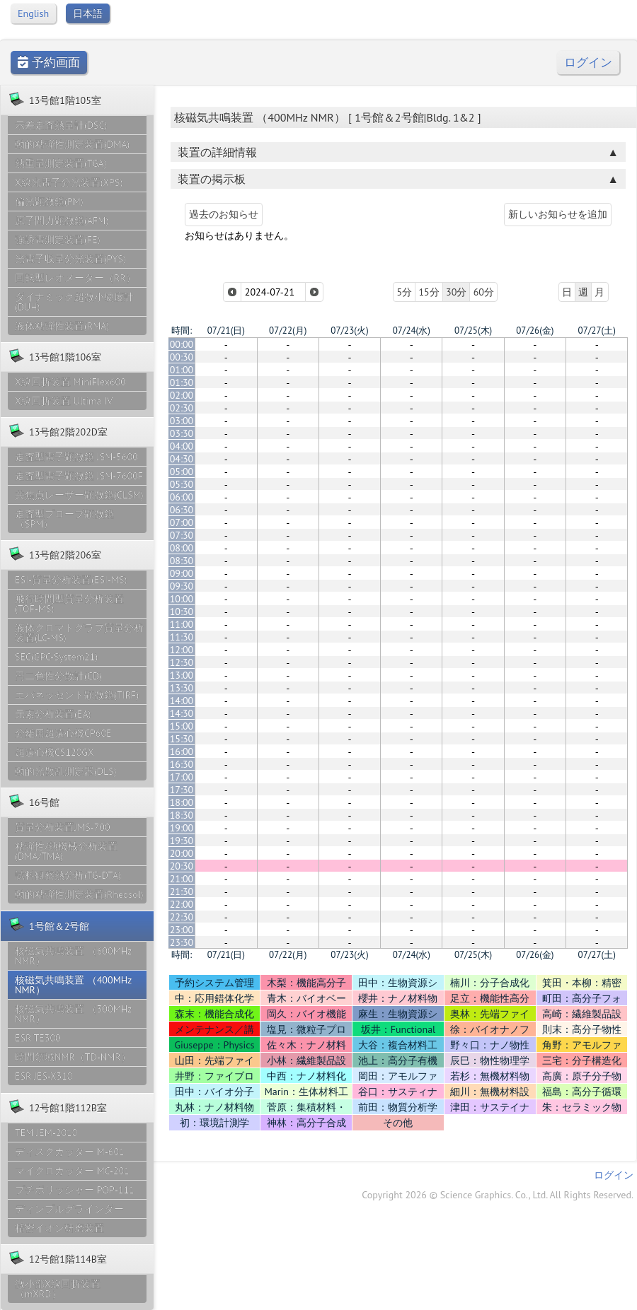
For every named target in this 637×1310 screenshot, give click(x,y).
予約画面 (49, 62)
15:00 (182, 726)
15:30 (182, 738)
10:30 (182, 611)
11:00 (182, 624)
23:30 (182, 942)
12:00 (182, 649)
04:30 (182, 458)
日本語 (88, 13)
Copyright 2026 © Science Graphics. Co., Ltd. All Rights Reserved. (497, 1194)
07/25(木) (473, 330)
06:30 (182, 509)
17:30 (182, 789)
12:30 (182, 662)
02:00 (182, 395)
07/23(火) (349, 330)
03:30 (182, 433)
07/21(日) (226, 330)
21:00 (182, 878)
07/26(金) (534, 330)
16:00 (182, 751)
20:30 (182, 866)
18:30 (182, 815)
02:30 (182, 408)
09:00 (182, 573)
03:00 (182, 420)
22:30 (182, 917)
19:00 (182, 827)
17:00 (182, 777)
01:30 (182, 382)
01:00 (182, 369)
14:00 (182, 700)
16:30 (182, 764)
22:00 (182, 904)
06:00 (182, 497)
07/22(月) (287, 330)
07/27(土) (597, 330)
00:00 (182, 344)
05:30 (182, 484)
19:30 (182, 840)
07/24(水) (411, 330)
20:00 (182, 853)
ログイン (588, 62)
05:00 (182, 471)
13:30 (182, 688)
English (33, 13)
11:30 (182, 637)
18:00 (182, 802)
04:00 (182, 446)
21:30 (182, 891)
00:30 (182, 357)
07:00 (182, 522)
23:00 (182, 929)
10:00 (182, 598)
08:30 (182, 560)
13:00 (182, 675)
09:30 (182, 586)
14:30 (182, 713)
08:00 (182, 548)
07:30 (182, 535)
